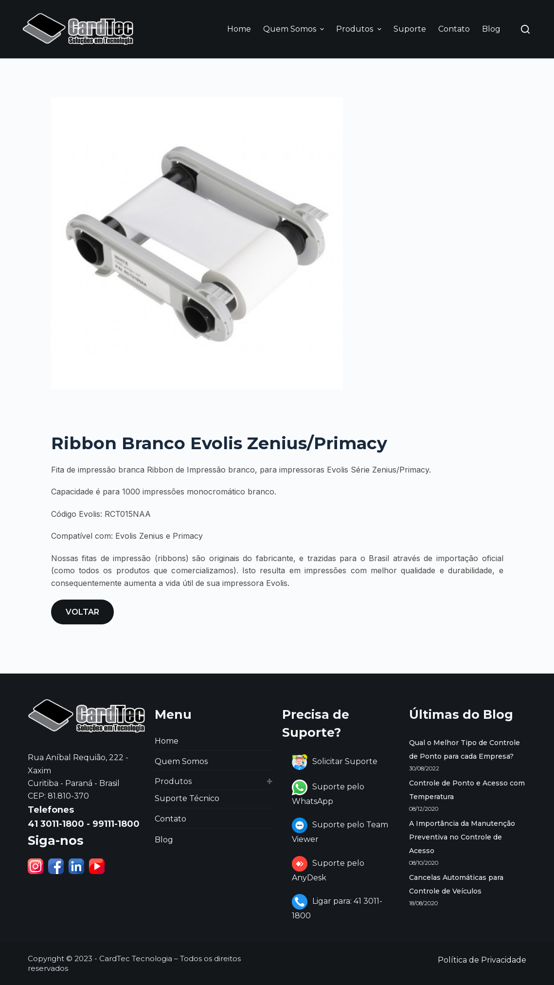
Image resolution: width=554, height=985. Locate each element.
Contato (170, 818)
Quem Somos (181, 761)
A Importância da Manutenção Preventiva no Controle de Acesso (462, 837)
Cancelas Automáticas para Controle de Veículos (456, 884)
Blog (164, 839)
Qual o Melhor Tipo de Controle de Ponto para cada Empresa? (464, 749)
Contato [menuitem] (454, 29)
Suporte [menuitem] (409, 29)
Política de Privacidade (482, 960)
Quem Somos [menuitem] (294, 29)
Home (167, 741)
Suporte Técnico (187, 798)
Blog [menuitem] (491, 29)
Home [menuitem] (239, 29)
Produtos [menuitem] (359, 29)
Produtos (173, 781)
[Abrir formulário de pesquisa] (525, 29)
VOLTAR (82, 612)
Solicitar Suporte (334, 761)
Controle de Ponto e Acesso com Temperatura (467, 790)
